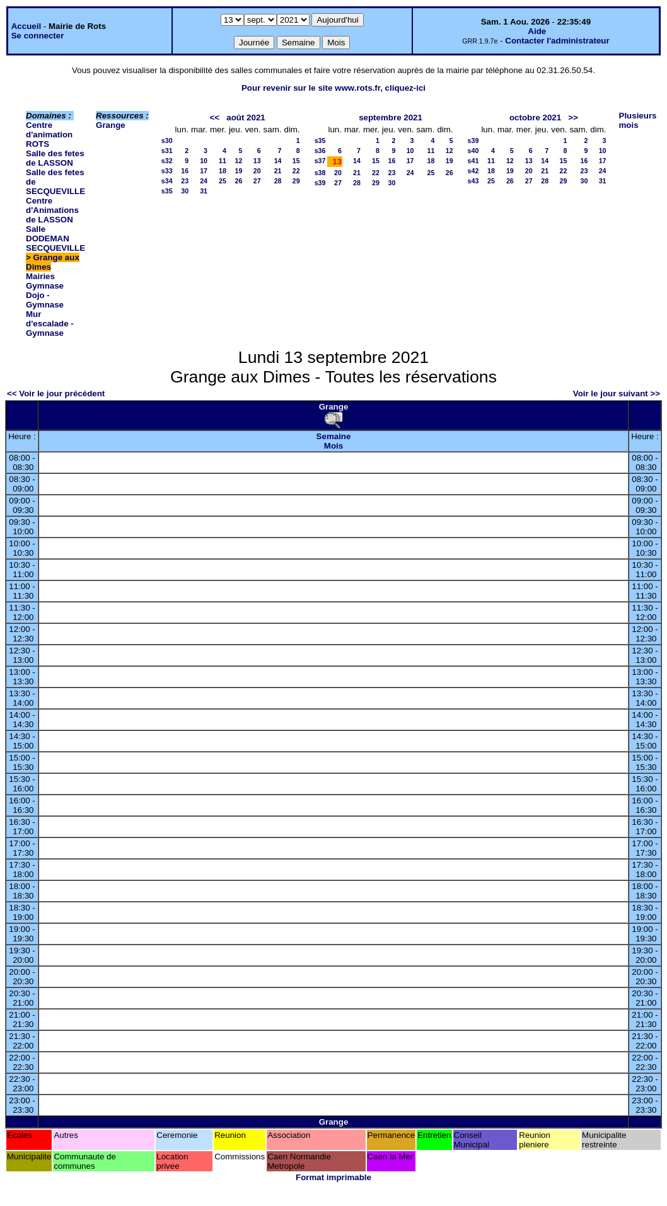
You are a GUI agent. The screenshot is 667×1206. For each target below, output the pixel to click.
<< (215, 117)
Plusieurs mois (638, 120)
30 (184, 191)
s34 (167, 181)
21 (278, 171)
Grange (110, 125)
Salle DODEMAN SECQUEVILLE (55, 238)
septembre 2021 (390, 117)
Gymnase (45, 285)
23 (184, 181)
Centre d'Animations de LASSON (52, 210)
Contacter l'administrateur (557, 40)
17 (203, 171)
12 (239, 160)
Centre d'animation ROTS (49, 134)
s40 (473, 150)
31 (203, 191)
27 (257, 181)
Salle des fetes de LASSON (55, 158)
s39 (320, 183)
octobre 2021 (535, 117)
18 (222, 171)
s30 (167, 140)
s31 (167, 150)
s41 (473, 160)
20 (257, 171)
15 (296, 160)
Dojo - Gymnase (45, 299)
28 (278, 181)
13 (257, 160)
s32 (167, 160)
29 (296, 181)
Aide (537, 31)
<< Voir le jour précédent (56, 393)
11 (222, 160)
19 (239, 171)
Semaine (333, 436)
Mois (333, 446)
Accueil (26, 26)
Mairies (40, 276)
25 (222, 181)
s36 (320, 150)
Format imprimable (333, 1177)
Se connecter (37, 35)
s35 (167, 191)
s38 (320, 172)
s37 (320, 160)
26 (239, 181)
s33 (167, 171)
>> (573, 117)
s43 (473, 181)
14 (278, 160)
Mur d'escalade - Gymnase (50, 323)
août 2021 (245, 117)
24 (203, 181)
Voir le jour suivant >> (616, 393)
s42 (473, 171)
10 (203, 160)
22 (296, 171)
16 (184, 171)
